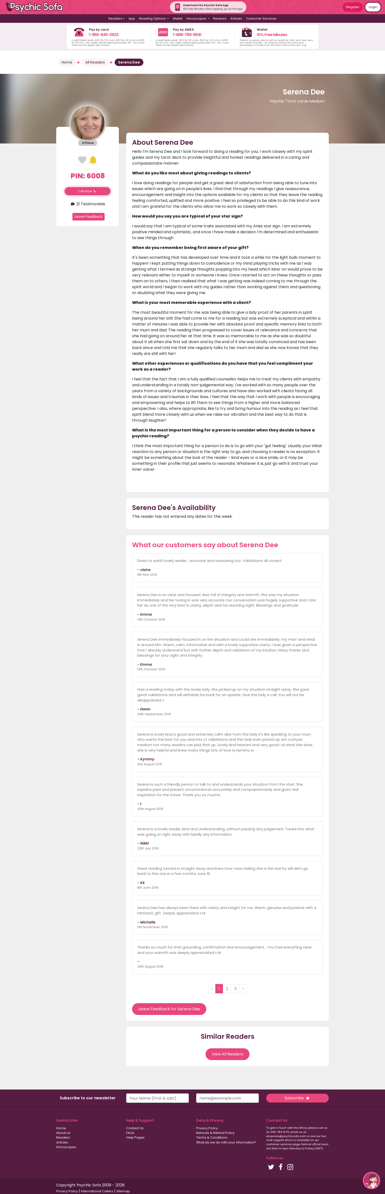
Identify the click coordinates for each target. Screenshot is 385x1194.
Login (373, 7)
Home (67, 62)
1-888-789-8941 (187, 35)
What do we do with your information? (226, 1142)
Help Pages (135, 1137)
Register (352, 7)
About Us (63, 1133)
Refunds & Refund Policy (215, 1133)
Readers (63, 1137)
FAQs (130, 1133)
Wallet (177, 18)
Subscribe (297, 1098)
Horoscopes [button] (196, 18)
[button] (371, 1180)
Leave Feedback (88, 216)
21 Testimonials (87, 204)
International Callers (97, 1191)
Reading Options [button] (152, 18)
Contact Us (135, 1128)
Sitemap (123, 1191)
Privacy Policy (207, 1128)
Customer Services (261, 18)
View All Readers (227, 1054)
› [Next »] (243, 988)
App (131, 18)
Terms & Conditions (211, 1137)
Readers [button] (115, 18)
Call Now (87, 191)
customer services (279, 1144)
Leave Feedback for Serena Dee (169, 1009)
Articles (236, 18)
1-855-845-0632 (104, 35)
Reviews (219, 18)
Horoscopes (66, 1147)
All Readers (95, 62)
